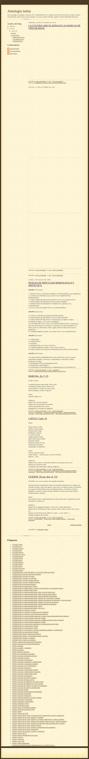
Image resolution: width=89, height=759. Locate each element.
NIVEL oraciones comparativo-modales (25, 664)
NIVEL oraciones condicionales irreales (25, 670)
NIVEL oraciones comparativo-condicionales (27, 662)
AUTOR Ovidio (17, 558)
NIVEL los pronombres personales (23, 654)
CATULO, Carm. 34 (37, 418)
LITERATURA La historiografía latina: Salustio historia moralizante (34, 604)
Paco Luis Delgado (15, 51)
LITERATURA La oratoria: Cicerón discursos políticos (30, 614)
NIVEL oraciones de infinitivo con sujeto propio (28, 682)
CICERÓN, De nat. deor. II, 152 (43, 477)
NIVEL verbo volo (18, 741)
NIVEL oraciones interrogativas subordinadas (27, 692)
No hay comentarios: (57, 81)
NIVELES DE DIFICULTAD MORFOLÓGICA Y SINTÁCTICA (50, 371)
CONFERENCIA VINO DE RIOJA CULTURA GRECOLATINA (50, 82)
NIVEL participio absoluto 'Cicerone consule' (27, 697)
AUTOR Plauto (17, 560)
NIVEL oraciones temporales (21, 696)
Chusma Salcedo (14, 48)
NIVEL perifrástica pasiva (20, 705)
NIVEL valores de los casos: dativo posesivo (26, 725)
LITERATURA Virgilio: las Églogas (24, 640)
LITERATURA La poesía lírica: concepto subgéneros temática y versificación (37, 630)
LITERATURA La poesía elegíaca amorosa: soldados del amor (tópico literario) (38, 620)
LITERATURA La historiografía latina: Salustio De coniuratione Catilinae (36, 598)
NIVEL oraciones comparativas (22, 660)
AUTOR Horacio (17, 552)
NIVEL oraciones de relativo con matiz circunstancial (29, 686)
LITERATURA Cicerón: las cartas (23, 576)
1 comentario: (56, 370)
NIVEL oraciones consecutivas (22, 676)
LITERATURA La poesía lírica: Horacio (25, 632)
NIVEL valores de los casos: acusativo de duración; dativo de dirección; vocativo (38, 723)
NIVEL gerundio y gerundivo (21, 648)
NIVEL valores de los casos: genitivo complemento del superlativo (33, 727)
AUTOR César (17, 546)
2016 (11, 28)
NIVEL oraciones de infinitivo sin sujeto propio (27, 684)
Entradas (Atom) (43, 529)
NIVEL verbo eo (17, 737)
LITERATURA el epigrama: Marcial (53, 412)
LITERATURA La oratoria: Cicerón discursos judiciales (30, 612)
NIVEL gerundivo (18, 650)
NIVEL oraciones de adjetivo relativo (24, 678)
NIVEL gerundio (17, 646)
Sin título (13, 33)
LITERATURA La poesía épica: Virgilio (25, 626)
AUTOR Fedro (17, 550)
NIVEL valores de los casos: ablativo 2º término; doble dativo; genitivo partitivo (38, 719)
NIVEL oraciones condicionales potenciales (26, 672)
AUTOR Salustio (17, 562)
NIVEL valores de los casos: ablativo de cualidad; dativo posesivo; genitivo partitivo (39, 721)
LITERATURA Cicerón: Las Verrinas (24, 578)
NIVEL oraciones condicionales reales (24, 674)
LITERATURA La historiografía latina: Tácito (27, 606)
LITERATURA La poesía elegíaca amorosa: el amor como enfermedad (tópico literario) (40, 616)
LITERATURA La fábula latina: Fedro (24, 590)
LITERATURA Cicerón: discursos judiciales (26, 574)
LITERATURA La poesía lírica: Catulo (25, 628)
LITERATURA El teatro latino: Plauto (24, 586)
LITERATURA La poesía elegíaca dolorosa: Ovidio (29, 622)
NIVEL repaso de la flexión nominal (45, 413)
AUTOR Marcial (38, 412)
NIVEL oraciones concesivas (21, 668)
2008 (11, 26)
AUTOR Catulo (38, 470)
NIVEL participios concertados (22, 699)
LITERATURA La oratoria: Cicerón (24, 610)
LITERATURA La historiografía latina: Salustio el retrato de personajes (35, 602)
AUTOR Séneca (17, 564)
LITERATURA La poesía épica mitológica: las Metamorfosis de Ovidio (35, 624)
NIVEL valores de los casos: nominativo (25, 729)
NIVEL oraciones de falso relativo (23, 680)
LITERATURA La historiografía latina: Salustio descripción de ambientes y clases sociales (41, 600)
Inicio (49, 525)
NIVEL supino (17, 711)
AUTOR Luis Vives (18, 554)
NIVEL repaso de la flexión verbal (45, 472)
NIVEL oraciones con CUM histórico (24, 666)
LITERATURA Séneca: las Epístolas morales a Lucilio (30, 636)
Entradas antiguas (76, 525)
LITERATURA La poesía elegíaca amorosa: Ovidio (29, 618)
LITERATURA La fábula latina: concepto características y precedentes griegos (37, 588)
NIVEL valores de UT (19, 733)
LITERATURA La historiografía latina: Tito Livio (28, 608)
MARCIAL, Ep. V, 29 (38, 376)
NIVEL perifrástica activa (20, 703)
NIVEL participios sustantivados (22, 701)
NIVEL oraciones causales (20, 658)
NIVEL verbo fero (18, 739)
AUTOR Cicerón (38, 519)
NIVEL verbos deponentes (20, 743)
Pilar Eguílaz (13, 53)
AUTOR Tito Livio (18, 568)
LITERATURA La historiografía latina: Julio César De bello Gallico (34, 594)
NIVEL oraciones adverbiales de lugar (24, 656)
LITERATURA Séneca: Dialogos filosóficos (26, 634)
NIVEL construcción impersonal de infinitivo (27, 642)
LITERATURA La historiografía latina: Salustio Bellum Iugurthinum (34, 596)
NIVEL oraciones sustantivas (21, 694)
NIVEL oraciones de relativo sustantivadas (26, 688)
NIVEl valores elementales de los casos (66, 413)
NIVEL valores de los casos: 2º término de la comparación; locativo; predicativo (38, 715)
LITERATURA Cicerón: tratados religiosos (55, 519)
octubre (13, 31)
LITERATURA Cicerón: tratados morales (25, 580)
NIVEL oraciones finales (20, 690)
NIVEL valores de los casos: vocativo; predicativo (28, 731)
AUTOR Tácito (17, 566)
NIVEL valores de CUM (20, 713)
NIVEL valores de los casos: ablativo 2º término (27, 717)
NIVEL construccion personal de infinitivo (26, 644)
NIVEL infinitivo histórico (21, 652)
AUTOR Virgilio (17, 570)
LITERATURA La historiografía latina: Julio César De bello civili (33, 592)
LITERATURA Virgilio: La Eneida (23, 638)
